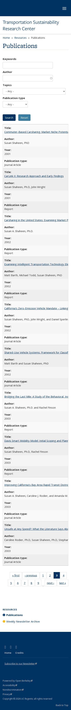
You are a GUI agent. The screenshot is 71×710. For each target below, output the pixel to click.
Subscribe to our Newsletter (20, 663)
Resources (20, 37)
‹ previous (32, 576)
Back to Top (62, 705)
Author (7, 72)
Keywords (9, 59)
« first (17, 576)
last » (63, 583)
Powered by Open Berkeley (18, 680)
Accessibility (10, 685)
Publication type (14, 98)
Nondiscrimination (13, 689)
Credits (19, 652)
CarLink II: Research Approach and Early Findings (34, 176)
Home (6, 37)
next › (51, 583)
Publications (14, 615)
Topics (7, 85)
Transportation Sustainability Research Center (31, 25)
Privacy (7, 694)
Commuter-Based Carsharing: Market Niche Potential (37, 132)
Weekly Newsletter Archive (23, 621)
